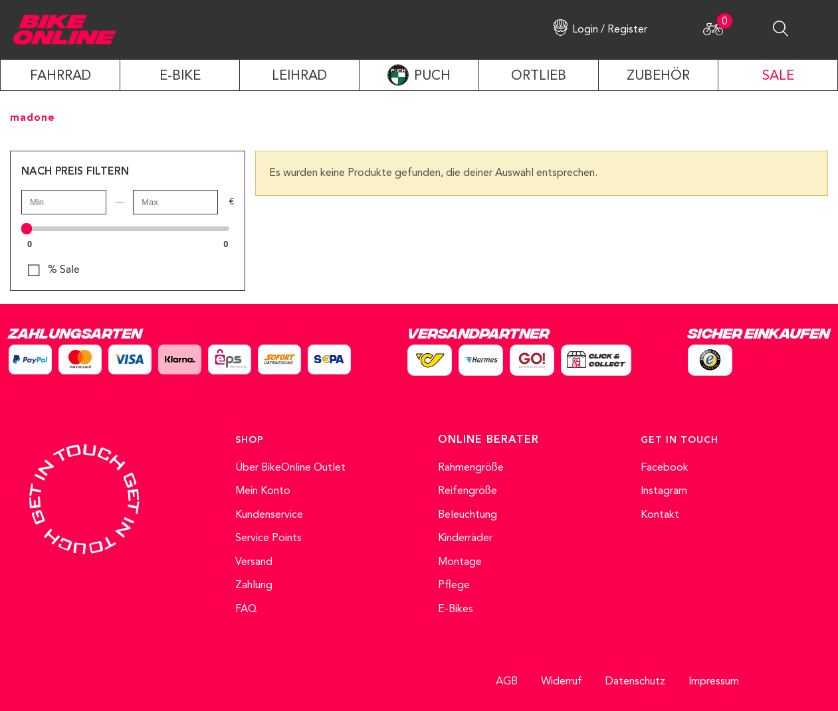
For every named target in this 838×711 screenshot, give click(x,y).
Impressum (713, 681)
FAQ (246, 609)
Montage (460, 562)
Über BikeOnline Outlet (290, 468)
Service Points (268, 538)
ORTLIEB (538, 76)
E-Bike (180, 76)
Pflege (454, 585)
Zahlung (253, 585)
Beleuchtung (467, 515)
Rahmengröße (471, 468)
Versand (253, 562)
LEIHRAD (299, 76)
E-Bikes (455, 609)
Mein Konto (262, 491)
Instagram (664, 491)
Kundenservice (269, 515)
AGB (507, 681)
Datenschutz (635, 681)
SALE (778, 76)
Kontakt (660, 515)
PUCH (432, 76)
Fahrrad (60, 76)
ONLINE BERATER (488, 440)
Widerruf (561, 681)
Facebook (664, 468)
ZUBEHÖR (658, 76)
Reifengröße (467, 491)
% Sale (64, 270)
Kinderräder (465, 538)
